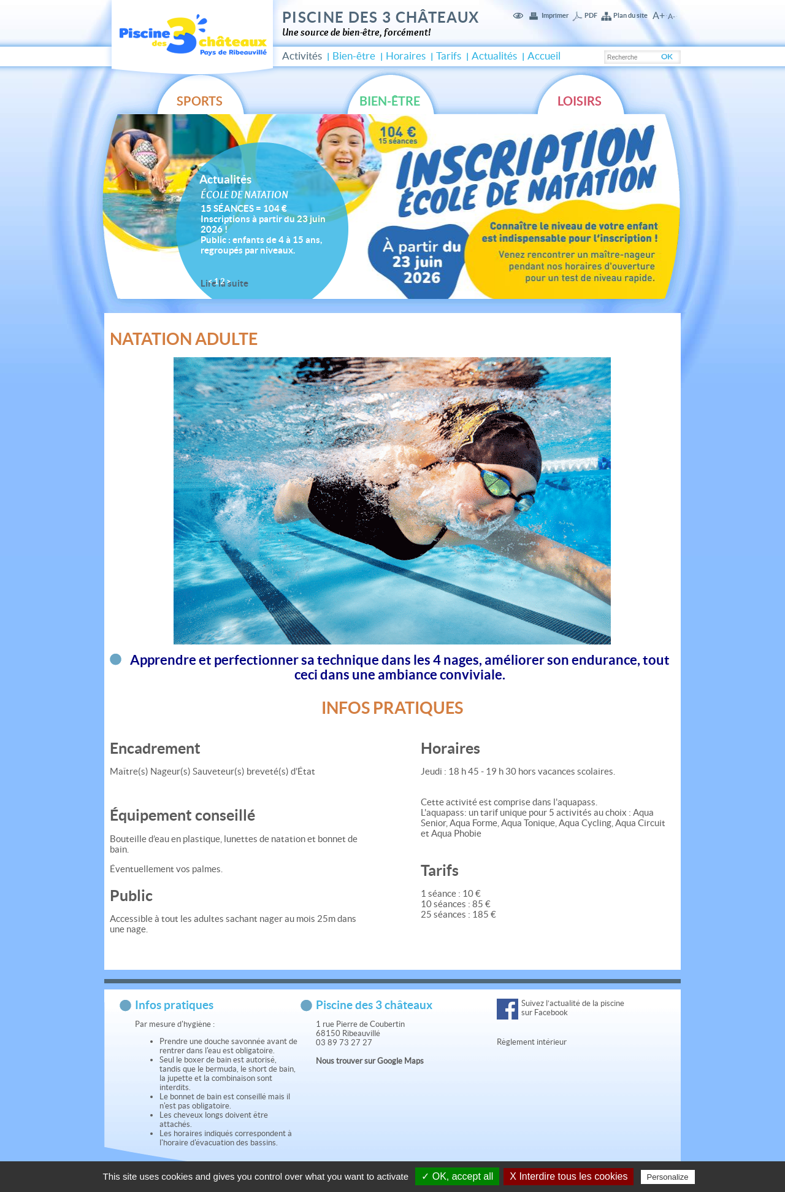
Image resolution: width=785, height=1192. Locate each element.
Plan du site (630, 15)
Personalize (668, 1177)
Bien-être (353, 55)
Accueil (544, 55)
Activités (302, 55)
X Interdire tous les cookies (568, 1176)
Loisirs (579, 101)
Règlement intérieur (533, 1042)
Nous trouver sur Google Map (368, 1061)
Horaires (406, 55)
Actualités (494, 55)
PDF (590, 15)
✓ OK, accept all (457, 1176)
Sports (200, 101)
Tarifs (448, 55)
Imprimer (555, 15)
